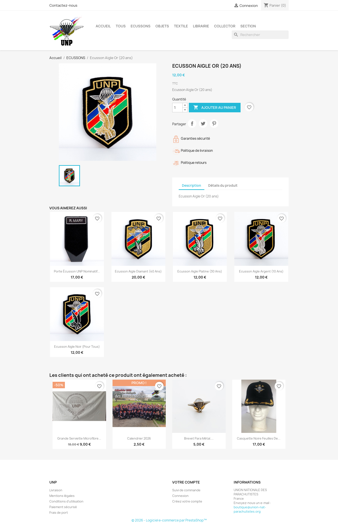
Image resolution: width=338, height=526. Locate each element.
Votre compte (186, 482)
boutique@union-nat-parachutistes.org (250, 509)
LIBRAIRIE (201, 26)
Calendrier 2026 (139, 438)
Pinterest (214, 123)
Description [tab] (191, 185)
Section (248, 26)
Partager (192, 123)
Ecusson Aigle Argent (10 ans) (261, 271)
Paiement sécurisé (63, 507)
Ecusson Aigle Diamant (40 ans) (138, 271)
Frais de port (58, 512)
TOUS (121, 26)
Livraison (55, 490)
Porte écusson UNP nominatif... (77, 271)
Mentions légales (62, 496)
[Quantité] (177, 107)
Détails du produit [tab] (223, 185)
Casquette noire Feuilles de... (258, 438)
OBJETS (162, 26)
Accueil (103, 26)
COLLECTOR (224, 26)
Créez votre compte (187, 501)
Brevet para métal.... (199, 438)
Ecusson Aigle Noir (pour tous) (77, 346)
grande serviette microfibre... (79, 438)
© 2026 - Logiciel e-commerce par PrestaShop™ (169, 520)
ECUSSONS (140, 26)
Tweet (203, 123)
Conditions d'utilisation (66, 501)
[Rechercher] (260, 34)
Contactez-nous (63, 5)
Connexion (180, 496)
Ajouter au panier (214, 107)
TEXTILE (181, 26)
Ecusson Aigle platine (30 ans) (199, 271)
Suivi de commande (186, 490)
